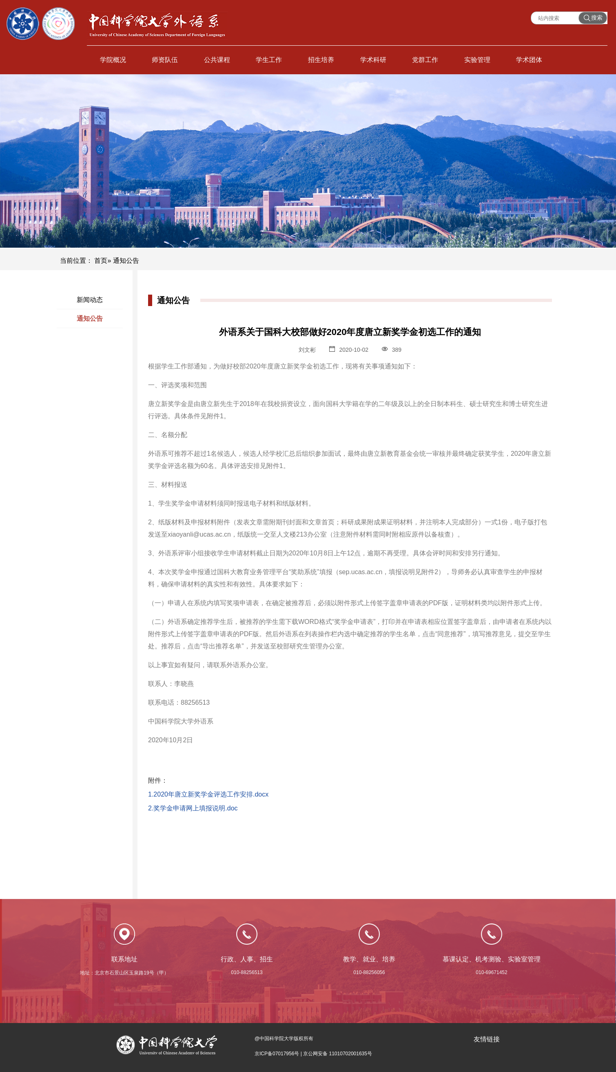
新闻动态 (90, 299)
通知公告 (90, 318)
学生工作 (269, 59)
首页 (100, 260)
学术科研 (373, 59)
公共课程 (217, 59)
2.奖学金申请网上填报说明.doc (193, 808)
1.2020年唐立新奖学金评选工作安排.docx (208, 794)
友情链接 (487, 1039)
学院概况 (113, 59)
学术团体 (529, 59)
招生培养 (321, 59)
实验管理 (477, 59)
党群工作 (425, 59)
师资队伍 (165, 59)
